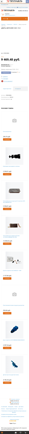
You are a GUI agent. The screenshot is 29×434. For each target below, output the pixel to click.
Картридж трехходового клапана (11, 166)
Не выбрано (4, 4)
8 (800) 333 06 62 (23, 11)
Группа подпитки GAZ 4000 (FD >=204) (12, 270)
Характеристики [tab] (7, 88)
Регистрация (25, 7)
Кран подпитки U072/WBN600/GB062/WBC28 (13, 340)
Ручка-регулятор (7, 131)
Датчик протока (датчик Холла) (11, 374)
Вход (19, 7)
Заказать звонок (15, 399)
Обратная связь (14, 402)
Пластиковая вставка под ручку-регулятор (13, 305)
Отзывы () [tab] (17, 88)
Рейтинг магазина (14, 419)
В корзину (7, 139)
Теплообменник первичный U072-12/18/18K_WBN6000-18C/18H (11, 236)
